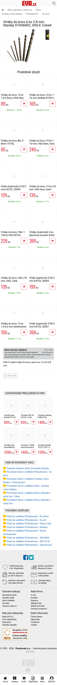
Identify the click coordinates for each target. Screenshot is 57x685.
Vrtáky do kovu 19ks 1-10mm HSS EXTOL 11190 (13, 235)
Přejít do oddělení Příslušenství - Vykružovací (29, 545)
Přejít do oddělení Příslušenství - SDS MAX (28, 537)
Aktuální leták (8, 598)
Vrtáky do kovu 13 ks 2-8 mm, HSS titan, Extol (42, 188)
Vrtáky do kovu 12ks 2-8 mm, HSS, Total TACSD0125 (14, 280)
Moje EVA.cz (7, 617)
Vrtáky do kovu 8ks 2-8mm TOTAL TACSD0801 (12, 143)
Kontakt (34, 598)
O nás (33, 595)
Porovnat (10, 375)
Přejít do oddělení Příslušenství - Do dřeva (28, 516)
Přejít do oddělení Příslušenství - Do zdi (26, 520)
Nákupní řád (36, 603)
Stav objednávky (9, 619)
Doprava (34, 600)
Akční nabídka (8, 600)
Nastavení (6, 622)
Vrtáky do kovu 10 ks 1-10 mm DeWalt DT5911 (41, 96)
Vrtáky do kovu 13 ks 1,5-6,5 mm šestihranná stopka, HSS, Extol (13, 326)
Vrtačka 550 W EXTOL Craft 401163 (27, 417)
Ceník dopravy (47, 352)
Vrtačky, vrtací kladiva (12, 14)
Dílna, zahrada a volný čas (20, 10)
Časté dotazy (36, 617)
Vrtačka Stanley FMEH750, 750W (45, 417)
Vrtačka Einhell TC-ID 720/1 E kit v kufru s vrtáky (44, 448)
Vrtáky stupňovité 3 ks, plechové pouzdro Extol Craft (41, 235)
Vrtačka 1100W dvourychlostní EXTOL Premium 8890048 (28, 448)
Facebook (35, 622)
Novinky (5, 603)
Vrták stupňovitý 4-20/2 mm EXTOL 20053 (13, 188)
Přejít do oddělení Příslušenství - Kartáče (27, 527)
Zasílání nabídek (9, 625)
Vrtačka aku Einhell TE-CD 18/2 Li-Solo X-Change (10, 418)
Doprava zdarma (9, 606)
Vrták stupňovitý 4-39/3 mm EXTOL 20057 (42, 325)
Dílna (38, 10)
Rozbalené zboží (9, 595)
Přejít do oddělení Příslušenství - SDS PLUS (28, 541)
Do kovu (46, 14)
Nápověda (35, 619)
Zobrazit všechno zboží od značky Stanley (28, 468)
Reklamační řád (37, 606)
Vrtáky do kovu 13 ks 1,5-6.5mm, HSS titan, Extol (12, 97)
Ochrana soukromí (39, 609)
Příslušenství (32, 14)
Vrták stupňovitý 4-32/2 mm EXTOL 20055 (42, 279)
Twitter (34, 625)
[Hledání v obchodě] (54, 3)
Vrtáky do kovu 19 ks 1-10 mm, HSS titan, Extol (42, 142)
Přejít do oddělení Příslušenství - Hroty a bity (29, 523)
